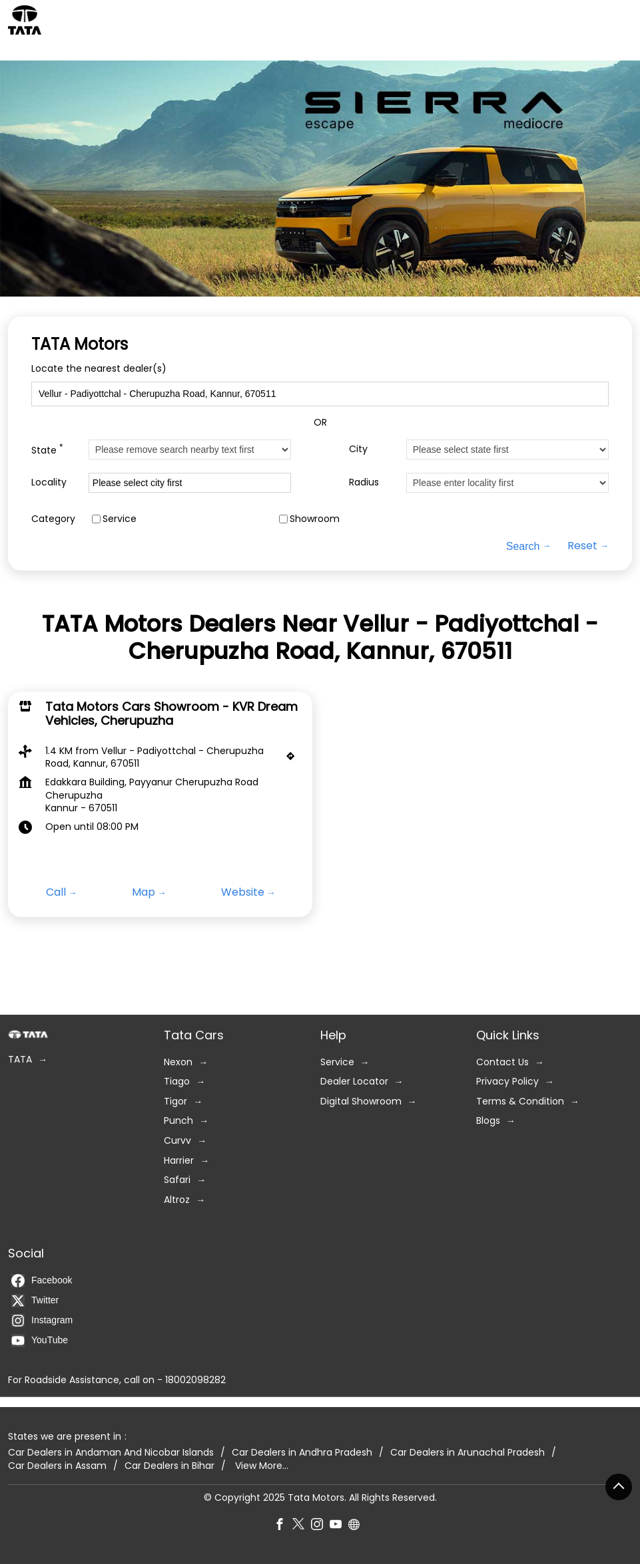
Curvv (177, 1140)
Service (120, 519)
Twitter (35, 1300)
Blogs (488, 1121)
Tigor (175, 1101)
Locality (49, 482)
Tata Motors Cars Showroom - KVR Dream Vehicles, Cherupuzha (171, 713)
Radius (364, 482)
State (47, 449)
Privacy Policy (507, 1082)
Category (53, 519)
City (358, 449)
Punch (178, 1121)
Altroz (177, 1200)
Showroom (315, 519)
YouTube (39, 1340)
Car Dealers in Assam (57, 1466)
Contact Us (502, 1062)
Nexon (178, 1062)
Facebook (41, 1280)
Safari (177, 1180)
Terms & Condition (520, 1101)
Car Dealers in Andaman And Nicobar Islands (111, 1452)
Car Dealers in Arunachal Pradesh (467, 1452)
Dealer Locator (354, 1082)
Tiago (177, 1082)
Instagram (42, 1320)
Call (56, 892)
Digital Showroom (361, 1101)
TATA (20, 1059)
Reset (582, 546)
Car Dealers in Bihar (169, 1466)
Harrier (179, 1160)
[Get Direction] (293, 758)
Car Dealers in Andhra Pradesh (302, 1452)
